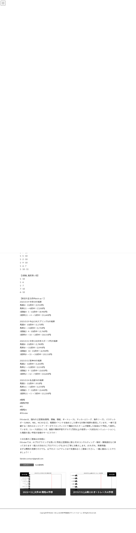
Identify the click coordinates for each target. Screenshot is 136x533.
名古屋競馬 (39, 465)
